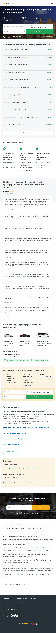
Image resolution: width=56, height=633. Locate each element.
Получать (40, 507)
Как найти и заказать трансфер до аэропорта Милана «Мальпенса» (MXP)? (26, 411)
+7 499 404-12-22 (26, 481)
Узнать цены (39, 31)
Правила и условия (30, 628)
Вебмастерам (19, 605)
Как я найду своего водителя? (12, 444)
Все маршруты (28, 133)
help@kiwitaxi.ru (11, 468)
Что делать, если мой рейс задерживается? (16, 439)
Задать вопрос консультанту (31, 468)
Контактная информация (9, 609)
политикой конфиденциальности (32, 513)
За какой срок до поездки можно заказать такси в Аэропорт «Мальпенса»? (26, 427)
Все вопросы (11, 451)
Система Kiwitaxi (7, 598)
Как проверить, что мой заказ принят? (15, 433)
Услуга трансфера (7, 602)
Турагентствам (19, 602)
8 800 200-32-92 (7, 481)
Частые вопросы (7, 605)
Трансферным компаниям (22, 598)
